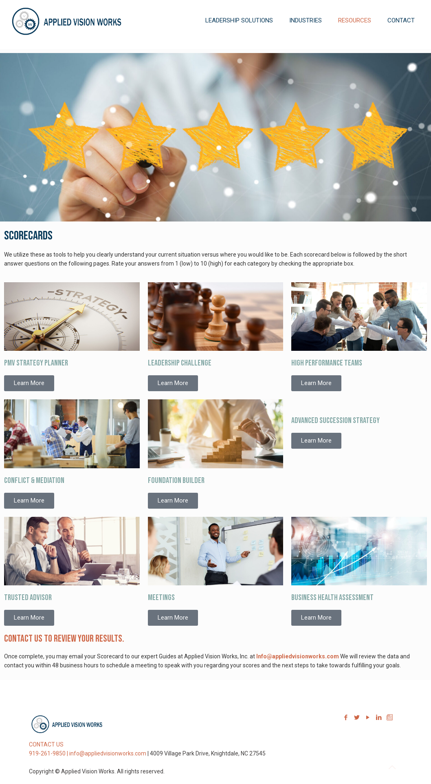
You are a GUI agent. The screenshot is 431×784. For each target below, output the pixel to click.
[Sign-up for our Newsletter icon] (389, 717)
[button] (29, 383)
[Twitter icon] (356, 717)
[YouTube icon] (367, 717)
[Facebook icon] (345, 717)
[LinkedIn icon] (378, 717)
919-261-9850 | (49, 753)
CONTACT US (46, 744)
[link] (239, 45)
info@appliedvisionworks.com (107, 753)
